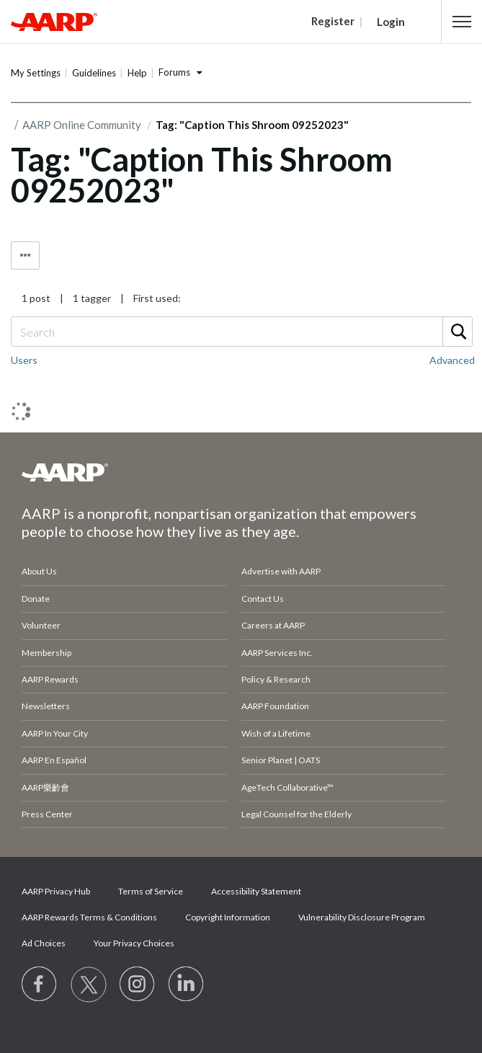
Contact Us (262, 598)
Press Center (47, 814)
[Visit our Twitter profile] (89, 985)
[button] (462, 22)
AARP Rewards (50, 679)
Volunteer (41, 625)
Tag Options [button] (25, 255)
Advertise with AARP (281, 571)
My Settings (36, 73)
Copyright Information (227, 917)
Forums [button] (174, 72)
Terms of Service (150, 891)
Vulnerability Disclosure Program (361, 917)
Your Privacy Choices (134, 943)
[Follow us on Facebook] (40, 985)
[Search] (241, 331)
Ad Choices (44, 943)
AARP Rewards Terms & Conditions (89, 917)
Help (137, 73)
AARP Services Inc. (277, 652)
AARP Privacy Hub (56, 891)
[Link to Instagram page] (138, 985)
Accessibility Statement (256, 891)
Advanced (452, 360)
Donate (36, 598)
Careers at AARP (273, 625)
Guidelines (94, 73)
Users (24, 360)
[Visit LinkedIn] (187, 985)
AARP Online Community (81, 124)
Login (391, 21)
